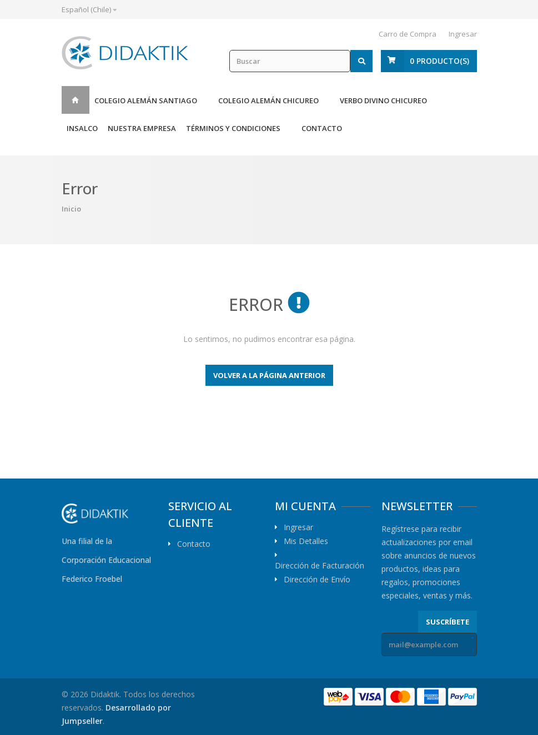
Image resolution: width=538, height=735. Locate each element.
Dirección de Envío (317, 580)
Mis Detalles (306, 541)
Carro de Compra (407, 34)
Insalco (82, 128)
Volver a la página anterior (269, 375)
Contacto (321, 128)
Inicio (75, 100)
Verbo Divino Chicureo (383, 100)
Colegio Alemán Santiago (145, 100)
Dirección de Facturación (319, 566)
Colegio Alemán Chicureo (268, 100)
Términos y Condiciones (233, 128)
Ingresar (463, 34)
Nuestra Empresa (142, 128)
